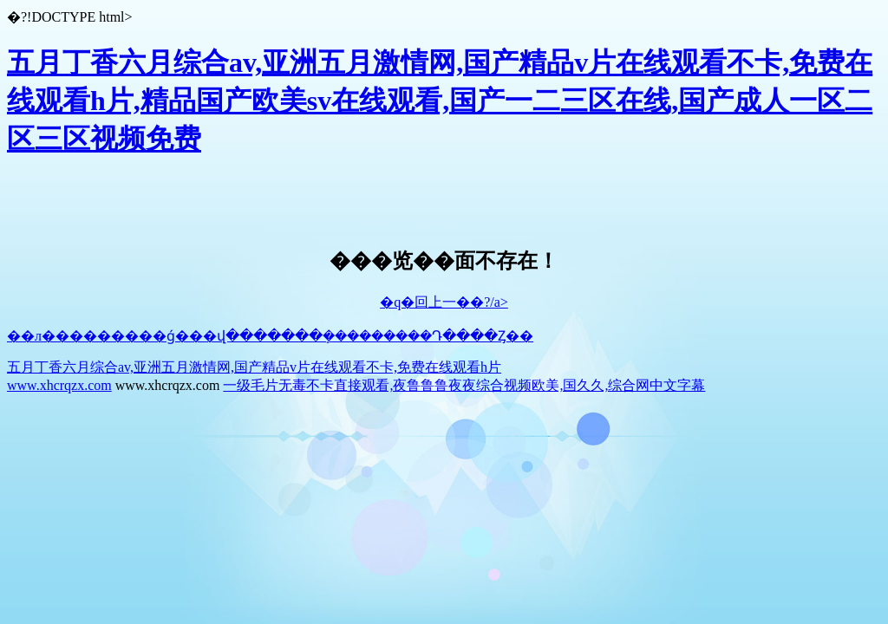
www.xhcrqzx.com (59, 385)
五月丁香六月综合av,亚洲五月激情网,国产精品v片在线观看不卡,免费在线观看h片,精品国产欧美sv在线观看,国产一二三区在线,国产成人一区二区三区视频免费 (439, 100)
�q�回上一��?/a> (444, 302)
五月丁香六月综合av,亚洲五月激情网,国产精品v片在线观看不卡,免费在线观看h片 (254, 367)
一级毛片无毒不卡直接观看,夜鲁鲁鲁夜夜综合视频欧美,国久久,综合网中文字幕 (464, 385)
